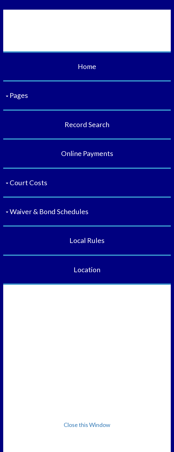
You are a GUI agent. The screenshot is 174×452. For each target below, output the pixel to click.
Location (87, 269)
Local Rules (87, 240)
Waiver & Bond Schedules (47, 211)
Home (87, 66)
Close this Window (87, 424)
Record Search (87, 124)
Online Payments (87, 153)
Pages (17, 95)
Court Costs (26, 182)
